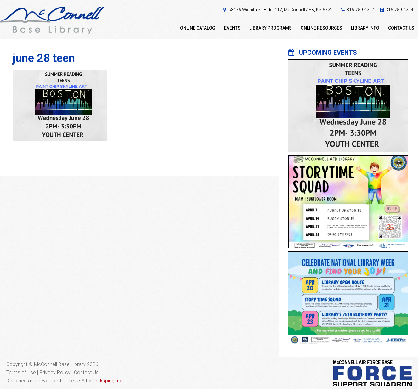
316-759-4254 (399, 9)
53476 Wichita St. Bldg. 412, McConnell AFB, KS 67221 (282, 9)
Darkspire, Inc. (108, 381)
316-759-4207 (360, 9)
